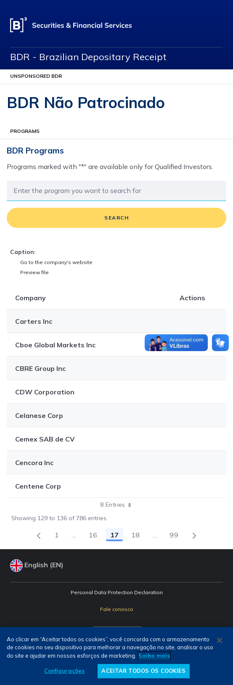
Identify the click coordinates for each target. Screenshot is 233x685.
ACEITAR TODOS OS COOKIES (143, 670)
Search (116, 217)
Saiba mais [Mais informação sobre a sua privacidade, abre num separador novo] (154, 655)
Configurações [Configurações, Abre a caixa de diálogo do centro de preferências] (64, 670)
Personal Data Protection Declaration (117, 592)
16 (95, 536)
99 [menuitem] (176, 536)
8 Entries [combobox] (118, 504)
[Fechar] (219, 640)
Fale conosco (116, 609)
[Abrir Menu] (116, 76)
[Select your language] (116, 565)
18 (138, 536)
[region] (116, 656)
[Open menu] (218, 25)
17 (116, 536)
